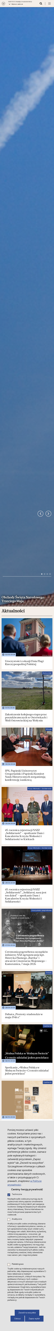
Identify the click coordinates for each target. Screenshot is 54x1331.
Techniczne (17, 1194)
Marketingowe (17, 1264)
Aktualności (13, 445)
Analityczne (17, 1219)
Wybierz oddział (17, 4)
